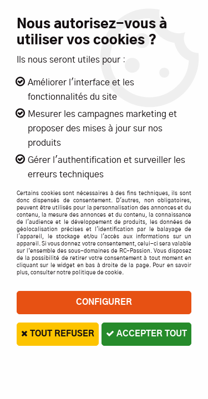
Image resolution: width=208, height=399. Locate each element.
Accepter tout (146, 333)
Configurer (104, 302)
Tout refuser (57, 333)
